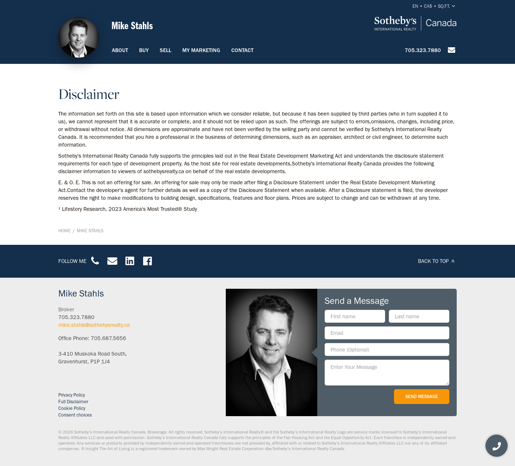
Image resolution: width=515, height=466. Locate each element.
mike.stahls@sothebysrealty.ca (94, 325)
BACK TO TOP (437, 261)
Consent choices (75, 415)
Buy (144, 50)
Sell (165, 50)
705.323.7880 (423, 50)
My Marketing (201, 50)
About (120, 50)
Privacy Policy (71, 395)
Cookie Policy (71, 408)
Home (64, 230)
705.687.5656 (108, 338)
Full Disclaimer (73, 401)
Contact (242, 50)
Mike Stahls (90, 230)
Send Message (421, 396)
